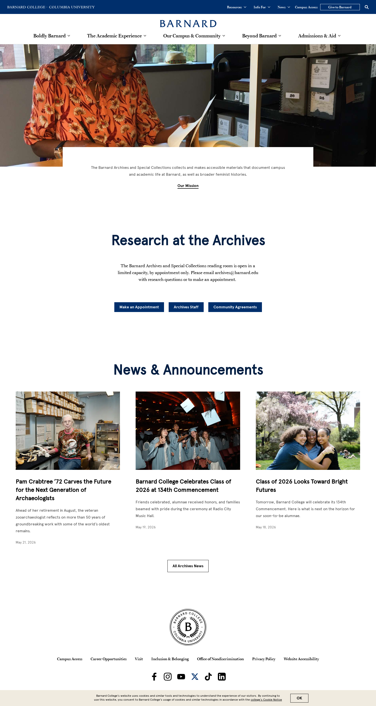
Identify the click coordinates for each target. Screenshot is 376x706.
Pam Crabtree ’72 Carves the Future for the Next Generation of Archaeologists (63, 490)
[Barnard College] (188, 20)
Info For (262, 7)
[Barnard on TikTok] (208, 677)
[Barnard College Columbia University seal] (188, 627)
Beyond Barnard (259, 35)
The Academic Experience (114, 35)
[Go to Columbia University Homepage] (71, 7)
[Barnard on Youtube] (181, 677)
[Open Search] (367, 7)
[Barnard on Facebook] (154, 677)
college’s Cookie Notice (266, 699)
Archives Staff (186, 307)
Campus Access (306, 7)
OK (299, 698)
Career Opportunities (109, 658)
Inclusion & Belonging (170, 658)
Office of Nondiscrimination (220, 658)
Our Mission (188, 185)
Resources (236, 7)
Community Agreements (235, 307)
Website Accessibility (301, 658)
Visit (139, 658)
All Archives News (188, 566)
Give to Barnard (340, 7)
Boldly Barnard (49, 35)
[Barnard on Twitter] (195, 677)
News (284, 7)
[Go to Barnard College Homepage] (27, 7)
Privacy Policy (263, 658)
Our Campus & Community (192, 35)
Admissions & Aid (317, 35)
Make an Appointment (139, 307)
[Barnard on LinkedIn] (222, 677)
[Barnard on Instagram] (168, 677)
